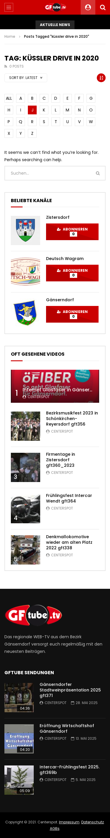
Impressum (69, 822)
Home (9, 36)
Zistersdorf (58, 217)
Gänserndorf (60, 300)
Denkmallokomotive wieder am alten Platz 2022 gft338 (69, 542)
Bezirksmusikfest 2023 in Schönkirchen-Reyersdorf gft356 (72, 418)
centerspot (39, 396)
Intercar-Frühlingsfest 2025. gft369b (69, 769)
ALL (9, 98)
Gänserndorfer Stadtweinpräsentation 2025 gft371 (70, 690)
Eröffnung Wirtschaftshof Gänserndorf (67, 728)
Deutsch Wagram (65, 258)
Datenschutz (92, 822)
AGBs (55, 828)
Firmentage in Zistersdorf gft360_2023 (60, 459)
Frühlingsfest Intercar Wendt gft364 (69, 498)
